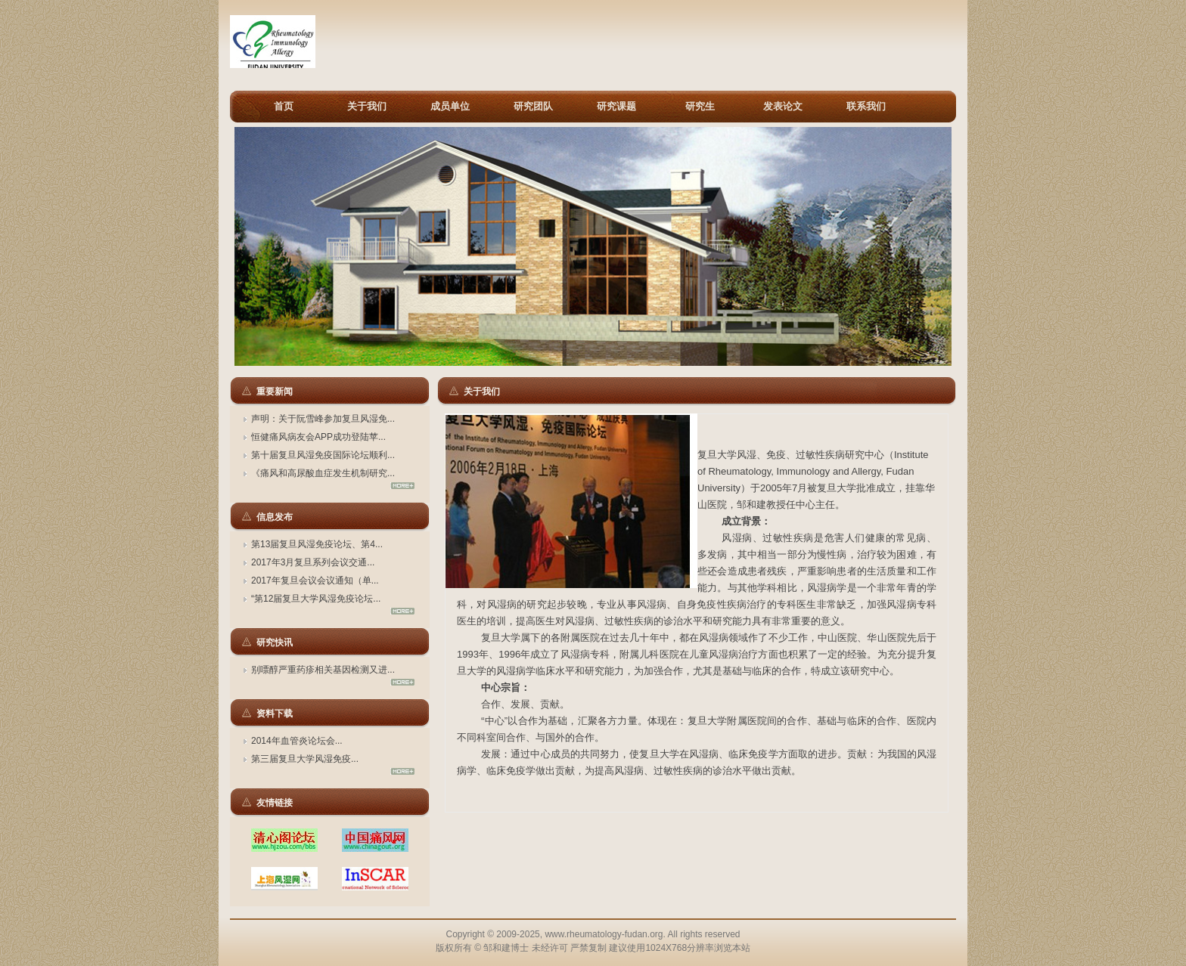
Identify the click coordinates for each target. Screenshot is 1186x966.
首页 (283, 106)
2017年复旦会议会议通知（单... (315, 580)
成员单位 (450, 106)
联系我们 (866, 106)
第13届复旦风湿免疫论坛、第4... (317, 544)
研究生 (700, 106)
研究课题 (616, 106)
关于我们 (367, 106)
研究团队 (533, 106)
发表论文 (783, 106)
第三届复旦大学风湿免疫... (305, 759)
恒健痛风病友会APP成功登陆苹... (318, 437)
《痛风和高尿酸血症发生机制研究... (323, 473)
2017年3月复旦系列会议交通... (312, 562)
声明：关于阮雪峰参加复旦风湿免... (323, 418)
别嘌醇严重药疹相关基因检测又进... (323, 669)
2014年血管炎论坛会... (297, 740)
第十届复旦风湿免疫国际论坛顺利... (323, 455)
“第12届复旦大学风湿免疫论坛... (315, 598)
